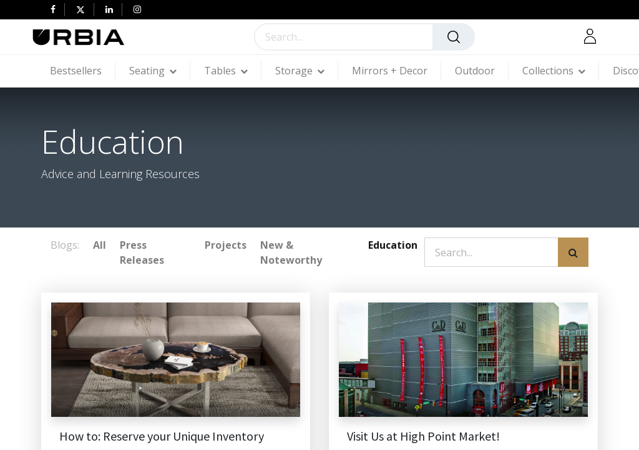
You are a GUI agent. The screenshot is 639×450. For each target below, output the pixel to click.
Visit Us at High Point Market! (423, 436)
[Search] (453, 36)
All (99, 245)
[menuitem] (82, 71)
